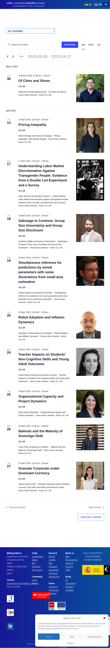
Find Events (69, 45)
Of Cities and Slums (34, 81)
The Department (71, 559)
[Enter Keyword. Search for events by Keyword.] (34, 44)
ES (88, 4)
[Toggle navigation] (106, 4)
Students (35, 583)
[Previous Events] (7, 56)
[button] (104, 618)
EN (97, 4)
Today (21, 56)
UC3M (67, 569)
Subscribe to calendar (91, 517)
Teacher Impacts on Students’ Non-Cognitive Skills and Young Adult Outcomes (43, 359)
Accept (48, 636)
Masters (35, 559)
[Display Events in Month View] (91, 44)
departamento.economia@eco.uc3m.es (21, 583)
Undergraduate (37, 556)
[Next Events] (13, 56)
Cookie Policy (70, 643)
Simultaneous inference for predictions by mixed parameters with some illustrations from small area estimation (40, 272)
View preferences (95, 636)
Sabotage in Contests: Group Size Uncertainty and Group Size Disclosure (41, 225)
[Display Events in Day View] (99, 44)
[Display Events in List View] (83, 44)
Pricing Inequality (32, 125)
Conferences (53, 586)
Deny (72, 636)
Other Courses (37, 569)
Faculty (34, 580)
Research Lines (54, 576)
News (67, 556)
